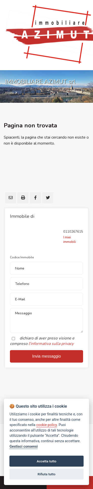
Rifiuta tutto (47, 474)
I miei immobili (69, 239)
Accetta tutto (46, 461)
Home (9, 93)
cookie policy (46, 425)
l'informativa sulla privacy (51, 343)
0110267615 (73, 231)
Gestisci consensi (23, 446)
